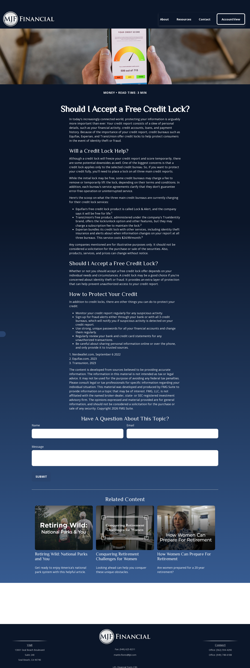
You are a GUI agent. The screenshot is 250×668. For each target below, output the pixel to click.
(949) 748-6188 (224, 645)
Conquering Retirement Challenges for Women (117, 547)
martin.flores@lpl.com (125, 645)
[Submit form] (41, 467)
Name (36, 416)
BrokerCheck (158, 663)
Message (38, 437)
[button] (164, 9)
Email (130, 416)
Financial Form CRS (127, 657)
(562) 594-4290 (224, 640)
